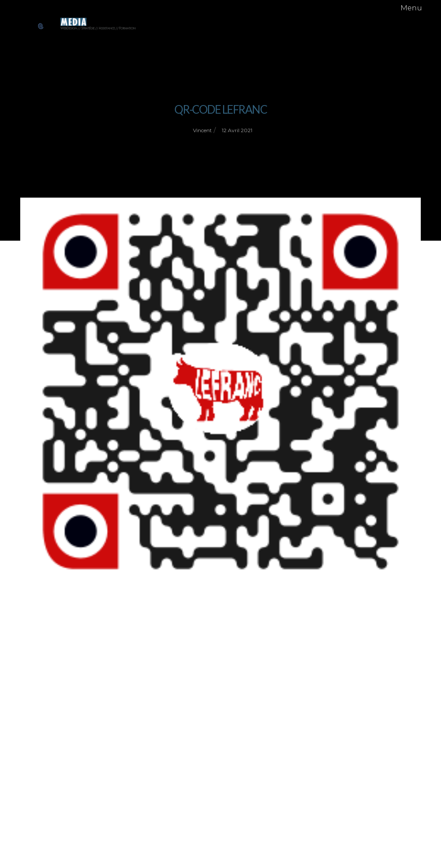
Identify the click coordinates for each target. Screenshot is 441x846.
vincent (202, 130)
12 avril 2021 (237, 130)
